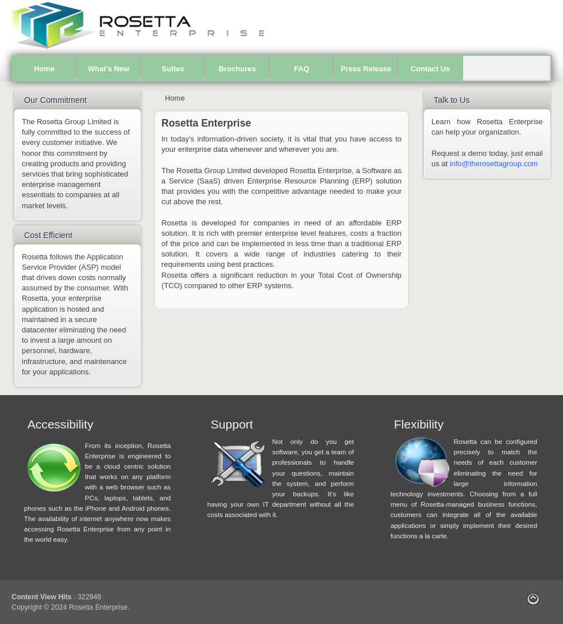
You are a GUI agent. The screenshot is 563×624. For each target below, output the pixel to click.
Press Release (366, 68)
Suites (172, 68)
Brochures (237, 68)
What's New (108, 68)
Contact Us (430, 68)
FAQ (302, 68)
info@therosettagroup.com (494, 163)
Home (44, 68)
